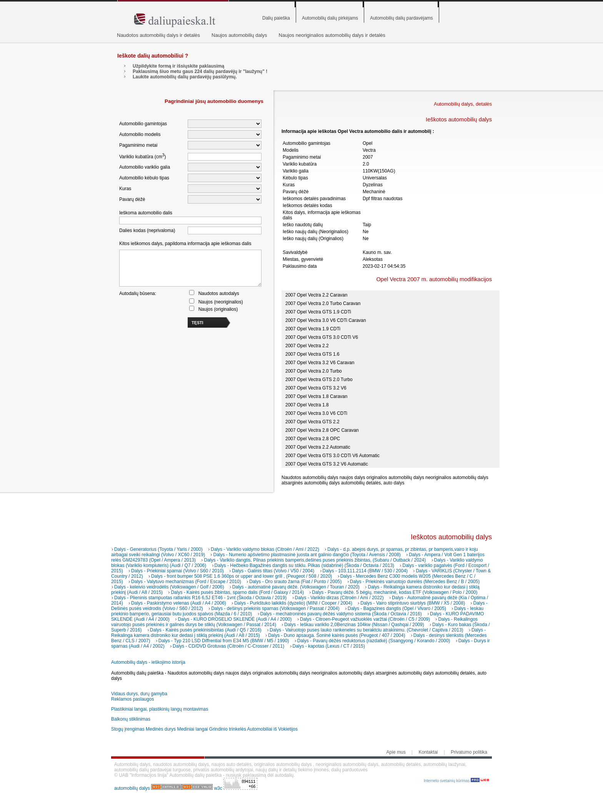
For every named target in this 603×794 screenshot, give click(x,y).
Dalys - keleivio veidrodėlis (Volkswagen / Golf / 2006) (169, 587)
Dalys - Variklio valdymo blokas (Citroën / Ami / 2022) (265, 549)
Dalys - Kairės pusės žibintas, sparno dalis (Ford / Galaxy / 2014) (237, 592)
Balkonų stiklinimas (130, 719)
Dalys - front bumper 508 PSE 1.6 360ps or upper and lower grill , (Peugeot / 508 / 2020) (241, 576)
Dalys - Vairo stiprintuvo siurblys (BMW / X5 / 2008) (412, 603)
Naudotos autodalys (218, 293)
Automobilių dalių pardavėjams (401, 18)
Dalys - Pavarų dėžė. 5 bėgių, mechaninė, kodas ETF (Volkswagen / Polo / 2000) (394, 592)
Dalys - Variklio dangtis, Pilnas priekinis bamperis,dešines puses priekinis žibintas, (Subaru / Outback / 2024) (315, 560)
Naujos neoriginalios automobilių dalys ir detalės (332, 35)
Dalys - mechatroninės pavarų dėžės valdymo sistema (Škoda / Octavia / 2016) (341, 614)
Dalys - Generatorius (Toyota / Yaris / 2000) (158, 549)
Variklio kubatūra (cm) (142, 156)
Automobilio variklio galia (144, 167)
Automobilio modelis (139, 134)
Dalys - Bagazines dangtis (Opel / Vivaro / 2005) (397, 608)
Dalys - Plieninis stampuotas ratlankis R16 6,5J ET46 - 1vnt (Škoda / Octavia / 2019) (200, 597)
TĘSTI (197, 322)
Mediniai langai (192, 729)
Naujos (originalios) (218, 309)
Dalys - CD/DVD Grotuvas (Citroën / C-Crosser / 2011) (228, 646)
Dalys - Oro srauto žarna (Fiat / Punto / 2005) (295, 581)
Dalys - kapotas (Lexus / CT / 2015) (329, 646)
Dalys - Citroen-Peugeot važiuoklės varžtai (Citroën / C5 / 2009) (365, 619)
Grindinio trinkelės (227, 729)
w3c (218, 788)
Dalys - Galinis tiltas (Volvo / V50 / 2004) (273, 571)
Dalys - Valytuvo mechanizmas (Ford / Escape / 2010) (186, 581)
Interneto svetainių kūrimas (456, 781)
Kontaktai (428, 752)
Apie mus (396, 752)
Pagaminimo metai (138, 145)
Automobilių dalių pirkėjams (330, 18)
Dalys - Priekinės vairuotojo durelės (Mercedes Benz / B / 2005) (415, 581)
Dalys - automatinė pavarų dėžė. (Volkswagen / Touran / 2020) (296, 587)
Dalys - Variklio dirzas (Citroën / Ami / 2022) (339, 597)
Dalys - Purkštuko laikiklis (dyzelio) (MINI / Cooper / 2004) (293, 603)
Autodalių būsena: (137, 293)
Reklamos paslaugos (132, 699)
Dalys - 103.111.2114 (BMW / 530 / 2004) (365, 571)
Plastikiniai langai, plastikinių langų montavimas (159, 709)
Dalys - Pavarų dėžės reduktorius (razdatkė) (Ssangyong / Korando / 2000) (373, 640)
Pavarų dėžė (132, 199)
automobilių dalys (132, 788)
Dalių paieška (276, 18)
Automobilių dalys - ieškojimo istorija (148, 662)
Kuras (125, 188)
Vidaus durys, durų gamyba (139, 693)
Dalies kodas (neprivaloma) (147, 230)
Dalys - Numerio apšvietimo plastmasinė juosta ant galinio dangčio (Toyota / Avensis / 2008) (306, 554)
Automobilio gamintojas (143, 123)
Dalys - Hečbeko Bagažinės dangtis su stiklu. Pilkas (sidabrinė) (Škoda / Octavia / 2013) (305, 565)
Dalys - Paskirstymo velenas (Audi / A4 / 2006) (178, 603)
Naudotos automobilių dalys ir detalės (158, 35)
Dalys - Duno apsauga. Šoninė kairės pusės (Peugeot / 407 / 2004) (336, 635)
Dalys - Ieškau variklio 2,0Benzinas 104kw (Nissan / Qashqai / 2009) (354, 624)
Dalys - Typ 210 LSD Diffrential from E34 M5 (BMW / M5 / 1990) (223, 640)
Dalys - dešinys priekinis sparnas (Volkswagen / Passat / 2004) (275, 608)
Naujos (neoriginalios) (220, 302)
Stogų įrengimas (128, 729)
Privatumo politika (469, 752)
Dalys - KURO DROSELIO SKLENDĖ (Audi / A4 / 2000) (235, 619)
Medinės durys (161, 729)
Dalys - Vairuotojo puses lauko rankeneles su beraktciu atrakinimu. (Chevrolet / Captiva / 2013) (366, 630)
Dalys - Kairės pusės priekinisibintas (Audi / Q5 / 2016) (206, 630)
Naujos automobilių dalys (239, 35)
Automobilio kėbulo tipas (144, 178)
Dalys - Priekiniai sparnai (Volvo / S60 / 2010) (177, 571)
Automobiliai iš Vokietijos (272, 729)
